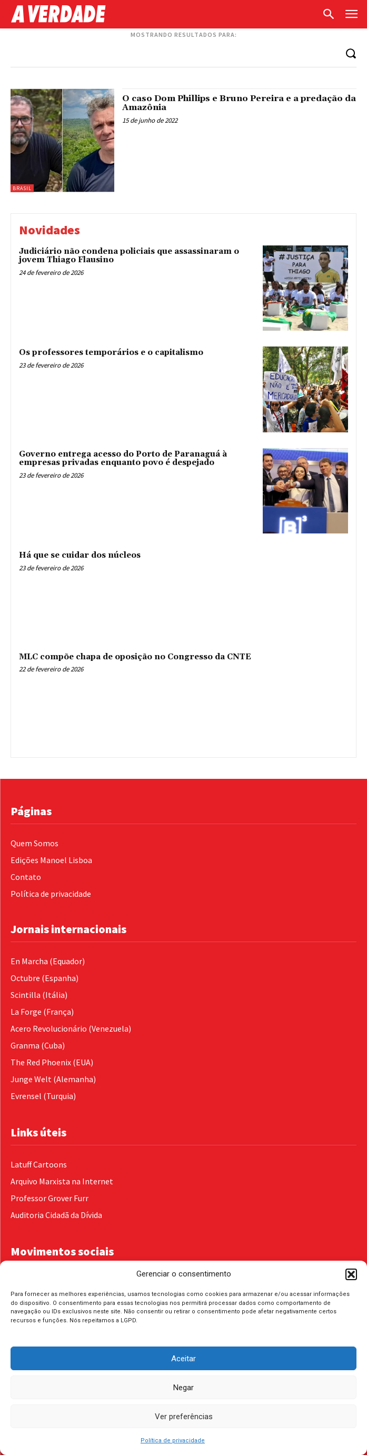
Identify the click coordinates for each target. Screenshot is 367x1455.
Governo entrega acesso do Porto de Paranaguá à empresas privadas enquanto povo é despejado (123, 458)
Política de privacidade (173, 1440)
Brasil (22, 188)
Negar (183, 1387)
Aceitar (183, 1358)
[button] (351, 1274)
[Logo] (163, 14)
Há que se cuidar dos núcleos (80, 555)
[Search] (350, 52)
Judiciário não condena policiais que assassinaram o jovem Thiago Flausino (129, 255)
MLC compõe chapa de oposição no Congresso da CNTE (135, 657)
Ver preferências (184, 1416)
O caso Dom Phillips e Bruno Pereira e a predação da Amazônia (239, 103)
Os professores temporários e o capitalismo (111, 353)
